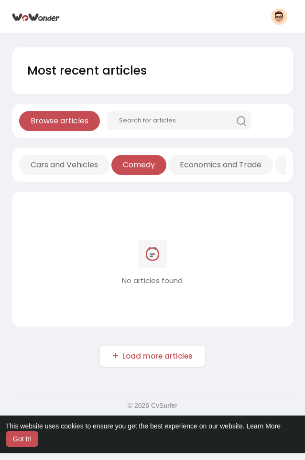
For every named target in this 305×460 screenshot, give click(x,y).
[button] (279, 16)
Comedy (139, 164)
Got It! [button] (22, 439)
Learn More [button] (264, 426)
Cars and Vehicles (64, 164)
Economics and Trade (220, 164)
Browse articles (59, 120)
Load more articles (157, 356)
